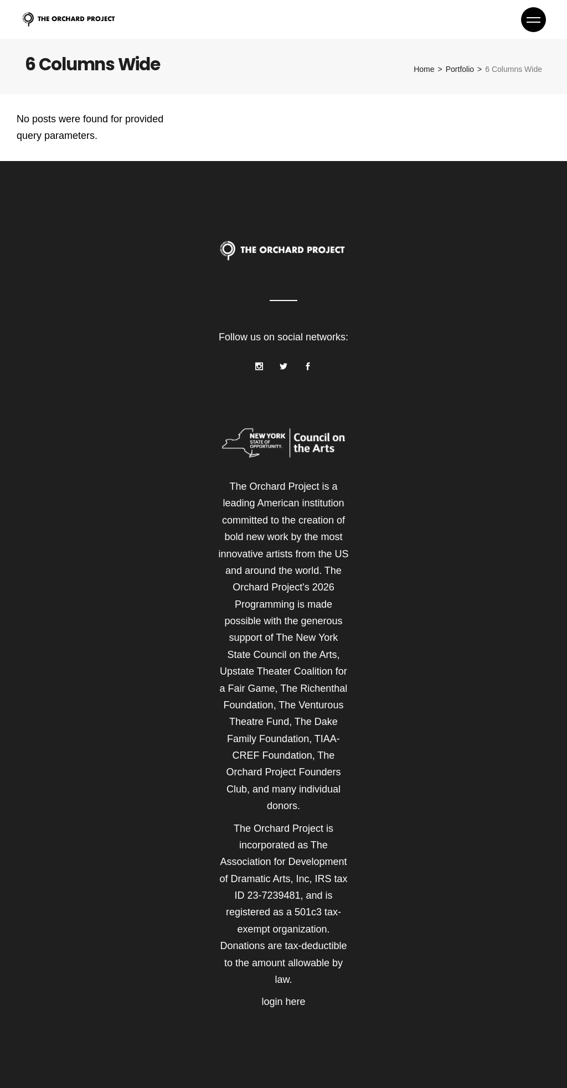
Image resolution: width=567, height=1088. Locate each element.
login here (283, 1001)
